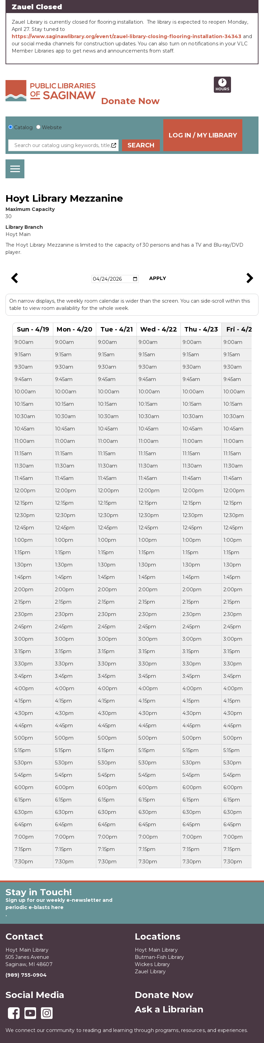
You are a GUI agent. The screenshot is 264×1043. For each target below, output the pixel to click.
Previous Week (14, 278)
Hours (223, 84)
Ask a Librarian (169, 1009)
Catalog (23, 127)
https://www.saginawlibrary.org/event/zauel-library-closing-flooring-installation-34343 (127, 36)
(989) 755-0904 (26, 975)
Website (52, 127)
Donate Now (130, 101)
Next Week (249, 278)
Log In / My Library (216, 135)
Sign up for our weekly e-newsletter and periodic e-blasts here (59, 903)
